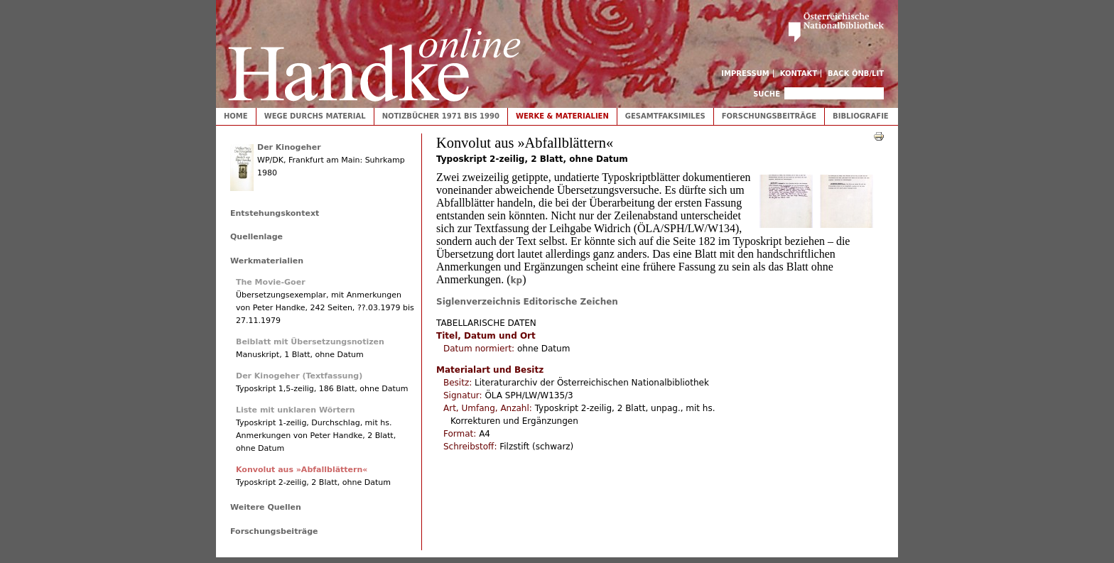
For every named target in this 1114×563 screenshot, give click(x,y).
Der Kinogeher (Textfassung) (299, 376)
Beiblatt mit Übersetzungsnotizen (310, 341)
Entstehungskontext (274, 213)
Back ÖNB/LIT (856, 73)
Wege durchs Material (315, 116)
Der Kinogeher (289, 147)
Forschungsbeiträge (769, 116)
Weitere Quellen (265, 507)
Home (236, 116)
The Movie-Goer (270, 282)
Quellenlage (256, 236)
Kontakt (799, 73)
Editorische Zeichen (571, 302)
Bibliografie (861, 116)
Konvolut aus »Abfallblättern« (301, 469)
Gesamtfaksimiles (665, 116)
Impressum (745, 73)
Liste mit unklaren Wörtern (295, 410)
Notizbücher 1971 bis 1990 (440, 116)
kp (517, 280)
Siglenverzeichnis (478, 302)
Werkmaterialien (266, 261)
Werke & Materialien (562, 116)
